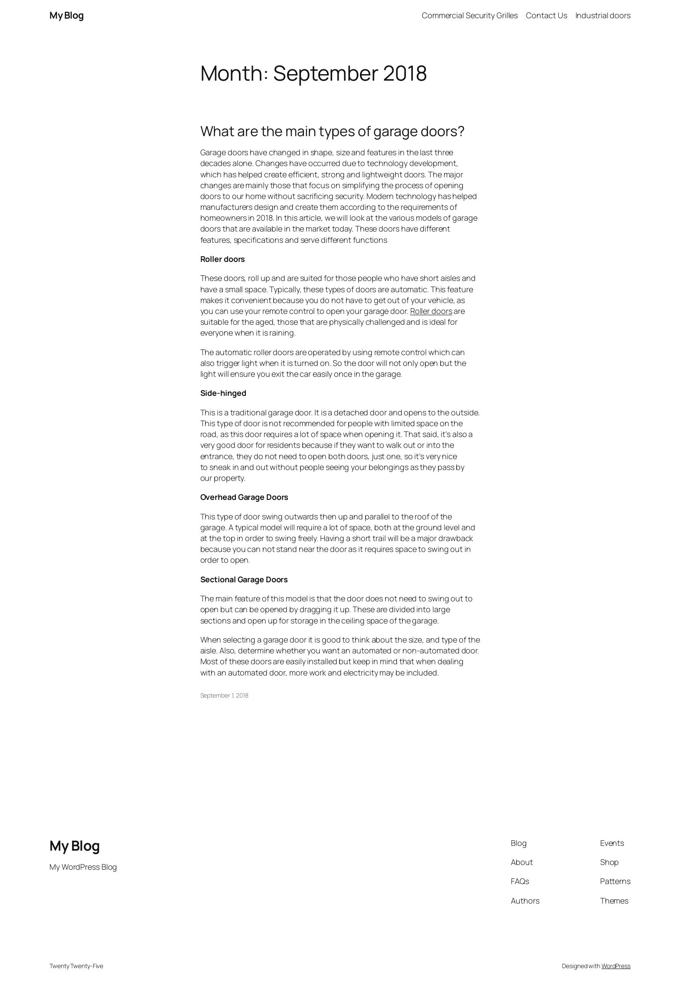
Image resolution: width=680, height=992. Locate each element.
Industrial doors (603, 15)
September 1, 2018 (224, 695)
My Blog (66, 15)
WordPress (616, 966)
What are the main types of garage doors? (332, 131)
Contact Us (546, 15)
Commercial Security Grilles (470, 15)
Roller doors (431, 311)
